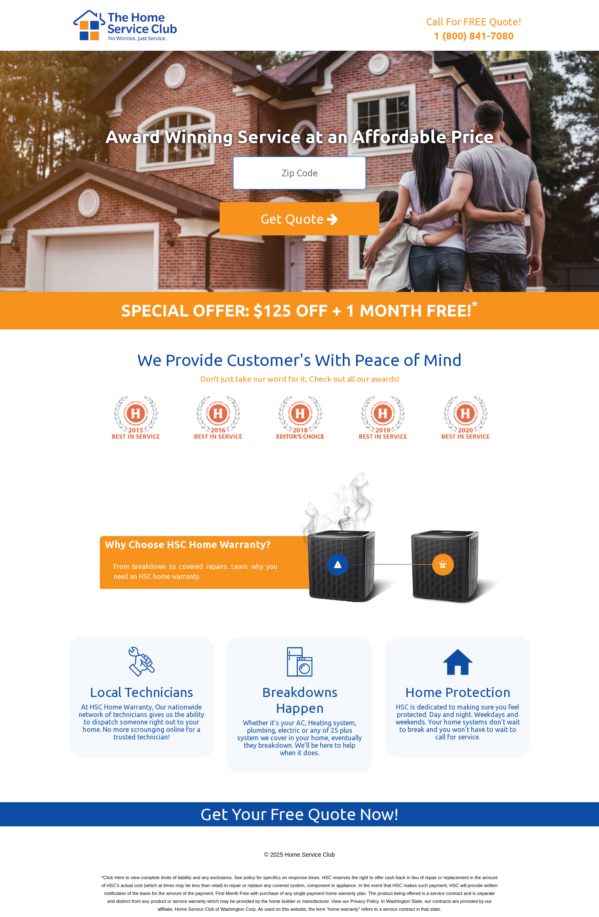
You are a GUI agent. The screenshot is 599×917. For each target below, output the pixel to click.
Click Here (113, 877)
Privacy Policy (364, 901)
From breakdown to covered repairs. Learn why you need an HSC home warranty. (195, 571)
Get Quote (299, 218)
